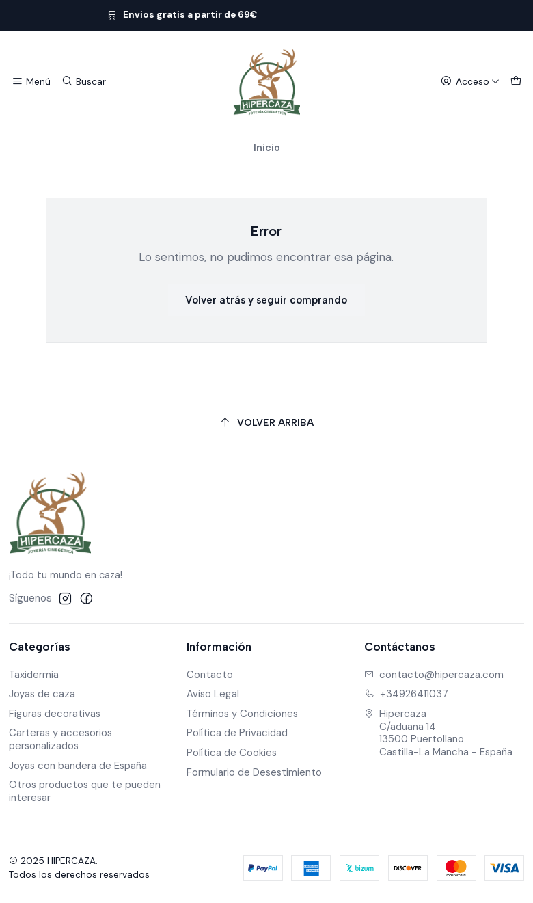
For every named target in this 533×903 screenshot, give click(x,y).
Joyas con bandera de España (78, 765)
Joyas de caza (42, 694)
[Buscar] (83, 82)
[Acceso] (470, 82)
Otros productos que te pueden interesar (85, 791)
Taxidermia (34, 675)
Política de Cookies (232, 752)
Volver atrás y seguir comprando (266, 300)
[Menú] (31, 82)
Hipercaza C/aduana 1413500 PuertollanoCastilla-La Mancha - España (438, 733)
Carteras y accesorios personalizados (60, 739)
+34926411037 (406, 694)
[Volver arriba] (267, 423)
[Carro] (515, 82)
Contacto (210, 675)
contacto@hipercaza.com (434, 675)
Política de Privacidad (237, 733)
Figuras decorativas (54, 713)
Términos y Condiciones (242, 713)
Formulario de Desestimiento (254, 772)
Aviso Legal (213, 694)
